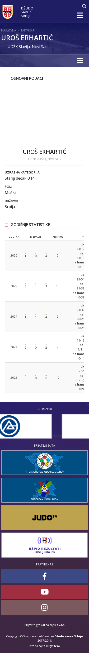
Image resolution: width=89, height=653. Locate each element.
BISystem (53, 646)
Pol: (8, 186)
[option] (44, 426)
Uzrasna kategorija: (22, 172)
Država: (11, 201)
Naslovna (8, 30)
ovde (60, 625)
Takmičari (28, 30)
